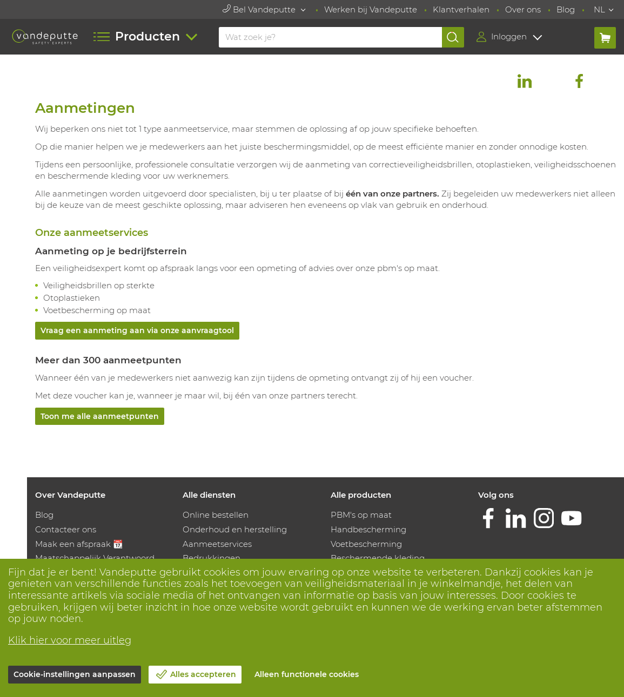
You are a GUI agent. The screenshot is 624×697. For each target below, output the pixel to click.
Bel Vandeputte (260, 9)
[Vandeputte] (44, 37)
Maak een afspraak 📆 (79, 544)
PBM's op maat (361, 515)
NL (599, 9)
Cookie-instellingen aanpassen (75, 674)
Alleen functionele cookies (306, 674)
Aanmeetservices (217, 544)
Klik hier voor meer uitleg (69, 640)
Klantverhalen (461, 9)
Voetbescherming (366, 544)
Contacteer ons (65, 529)
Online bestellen (216, 515)
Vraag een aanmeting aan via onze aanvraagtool (137, 330)
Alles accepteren (203, 674)
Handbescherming (368, 529)
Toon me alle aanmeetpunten (100, 416)
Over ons (523, 9)
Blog (565, 9)
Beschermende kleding (378, 558)
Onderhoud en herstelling (235, 529)
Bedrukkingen (211, 558)
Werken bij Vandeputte (370, 9)
